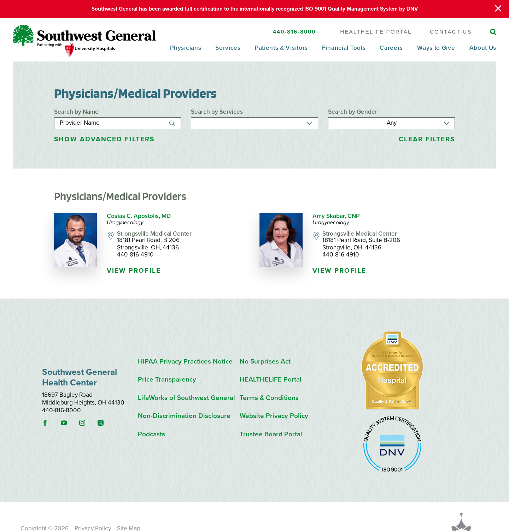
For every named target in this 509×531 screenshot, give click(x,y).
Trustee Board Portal (271, 434)
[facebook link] (50, 423)
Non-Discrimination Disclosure (184, 416)
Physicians (185, 48)
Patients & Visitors (281, 48)
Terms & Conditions (269, 398)
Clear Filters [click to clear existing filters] (427, 139)
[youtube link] (69, 423)
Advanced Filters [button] (104, 139)
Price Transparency (167, 379)
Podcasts (151, 434)
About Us (483, 48)
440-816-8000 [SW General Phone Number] (294, 32)
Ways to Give (436, 48)
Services (228, 48)
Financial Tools (343, 48)
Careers (391, 48)
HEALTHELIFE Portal (375, 31)
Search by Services (217, 112)
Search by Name (76, 112)
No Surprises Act (265, 361)
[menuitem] (185, 53)
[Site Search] (493, 32)
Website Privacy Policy (274, 416)
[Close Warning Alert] (498, 9)
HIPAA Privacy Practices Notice (185, 361)
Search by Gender (352, 112)
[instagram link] (87, 423)
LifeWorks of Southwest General (186, 398)
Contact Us (451, 31)
